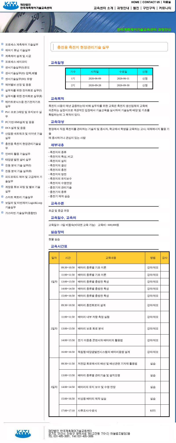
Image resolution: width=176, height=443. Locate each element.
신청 (145, 78)
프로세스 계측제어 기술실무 (21, 44)
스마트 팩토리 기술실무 (19, 197)
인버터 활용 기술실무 (17, 153)
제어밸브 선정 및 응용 (18, 84)
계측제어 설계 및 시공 (18, 56)
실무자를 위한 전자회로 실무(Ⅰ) (23, 90)
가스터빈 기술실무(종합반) (21, 213)
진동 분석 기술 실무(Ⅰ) (18, 165)
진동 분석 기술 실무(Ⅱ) (18, 171)
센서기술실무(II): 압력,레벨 (21, 73)
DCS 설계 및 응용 (15, 127)
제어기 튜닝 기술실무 (17, 50)
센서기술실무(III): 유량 (18, 78)
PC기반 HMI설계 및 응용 (19, 122)
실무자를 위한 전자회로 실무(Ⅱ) (23, 96)
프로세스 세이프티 (16, 61)
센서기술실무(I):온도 (17, 67)
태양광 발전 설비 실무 (18, 159)
